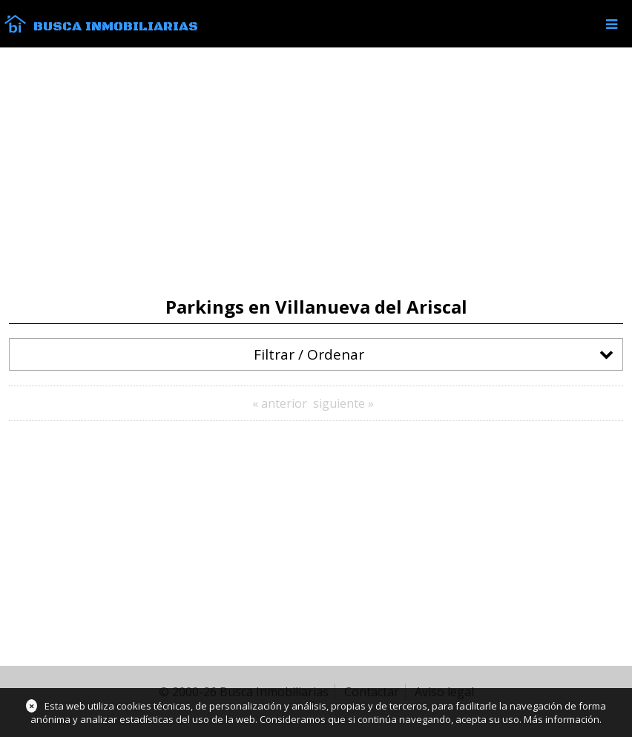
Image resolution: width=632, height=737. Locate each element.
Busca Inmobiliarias (115, 27)
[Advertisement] (316, 172)
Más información (561, 719)
